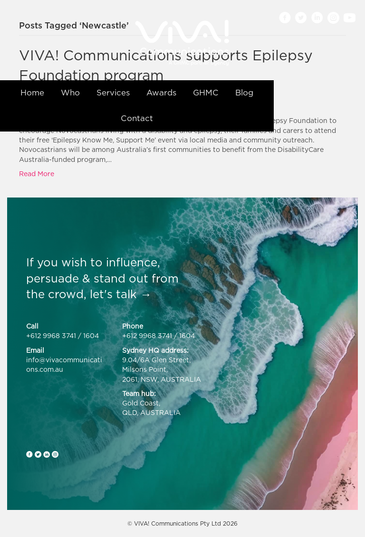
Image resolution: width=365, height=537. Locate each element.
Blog (244, 92)
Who (70, 92)
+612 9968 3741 (51, 335)
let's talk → (121, 294)
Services (113, 92)
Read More (36, 173)
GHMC (206, 92)
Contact (137, 118)
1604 (91, 335)
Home (32, 92)
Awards (161, 92)
